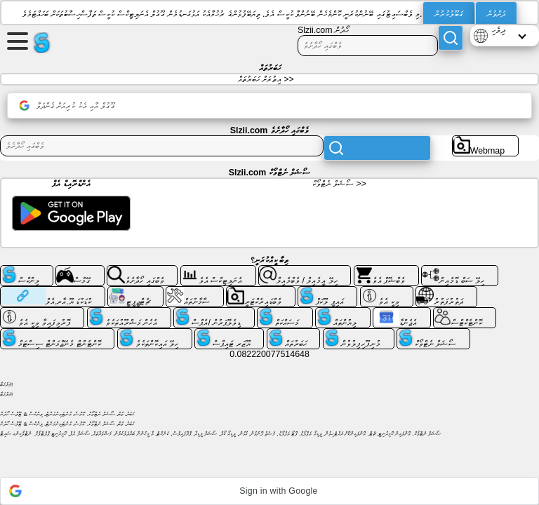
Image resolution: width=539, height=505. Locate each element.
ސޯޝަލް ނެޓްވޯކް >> (339, 184)
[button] (269, 491)
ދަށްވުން (496, 14)
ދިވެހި (498, 30)
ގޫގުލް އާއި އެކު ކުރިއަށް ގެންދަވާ (67, 105)
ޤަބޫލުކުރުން (448, 14)
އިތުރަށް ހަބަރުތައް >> (265, 79)
